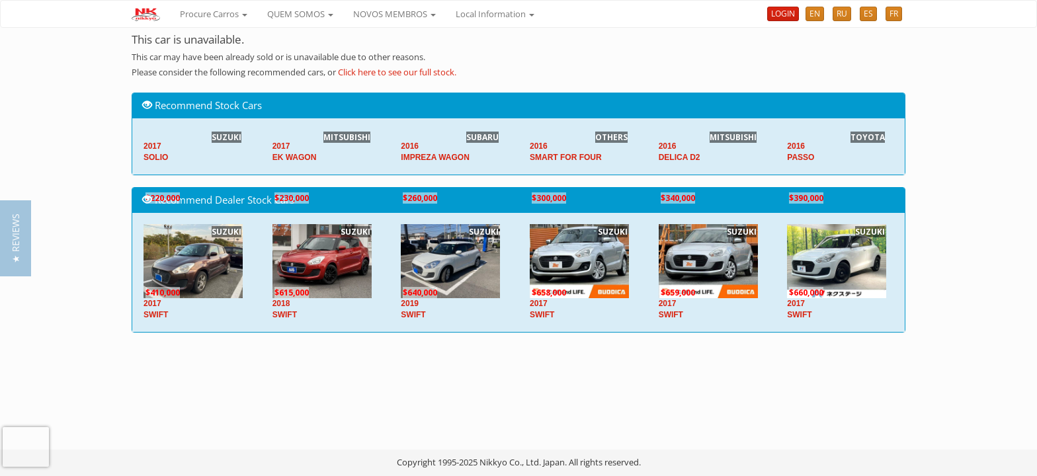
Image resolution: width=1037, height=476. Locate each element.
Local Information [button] (495, 14)
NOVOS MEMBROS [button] (394, 14)
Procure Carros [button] (213, 14)
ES (868, 13)
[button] (15, 238)
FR (894, 13)
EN (814, 13)
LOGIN (783, 13)
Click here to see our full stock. (397, 72)
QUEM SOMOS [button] (300, 14)
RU (842, 13)
